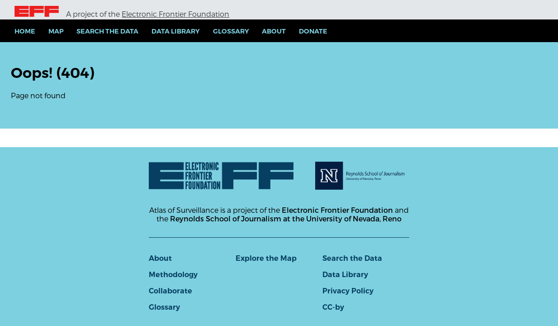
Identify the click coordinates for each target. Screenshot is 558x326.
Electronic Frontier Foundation (175, 14)
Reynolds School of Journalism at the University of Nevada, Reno (286, 218)
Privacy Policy (348, 291)
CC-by (333, 307)
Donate (313, 31)
